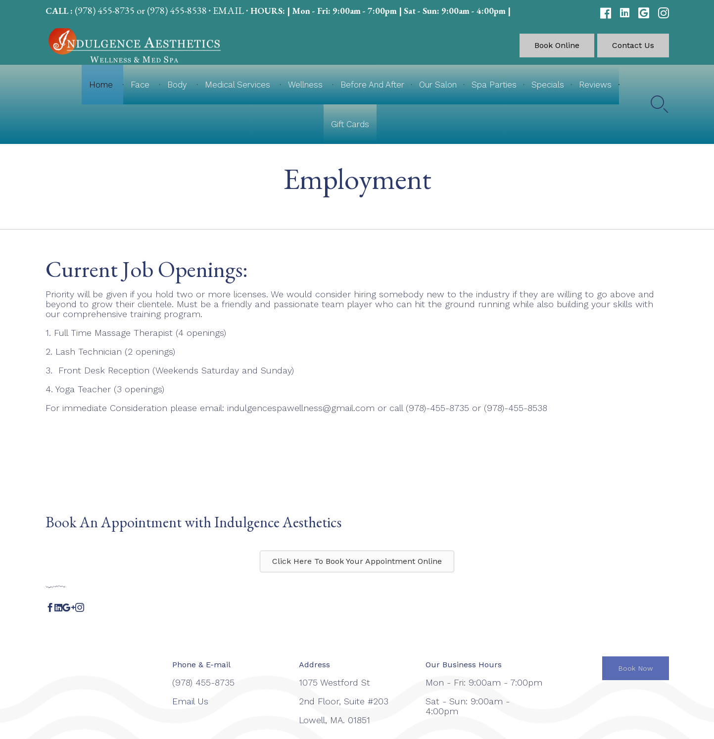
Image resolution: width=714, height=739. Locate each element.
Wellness (305, 85)
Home (101, 85)
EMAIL (229, 10)
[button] (557, 45)
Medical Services (237, 85)
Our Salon (438, 85)
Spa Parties (494, 85)
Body (177, 85)
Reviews (595, 85)
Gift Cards (350, 124)
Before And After (372, 85)
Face (140, 85)
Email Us (190, 701)
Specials (547, 85)
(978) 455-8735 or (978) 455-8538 (141, 10)
